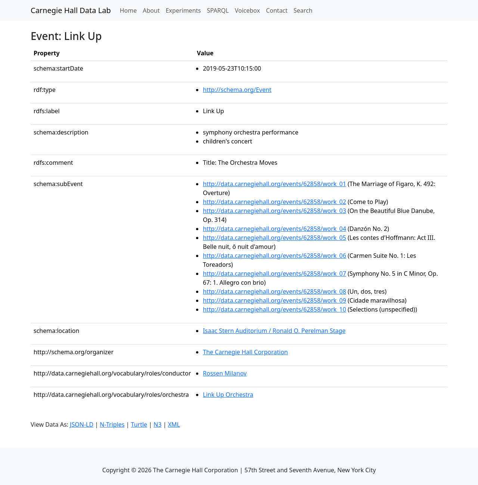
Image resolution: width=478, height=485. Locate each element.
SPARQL (218, 10)
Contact (277, 10)
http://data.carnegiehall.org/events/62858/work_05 (274, 238)
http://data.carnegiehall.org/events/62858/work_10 (274, 309)
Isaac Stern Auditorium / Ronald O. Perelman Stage (274, 331)
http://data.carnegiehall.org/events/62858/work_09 (274, 300)
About (151, 10)
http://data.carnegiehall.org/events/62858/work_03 (274, 211)
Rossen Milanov (224, 373)
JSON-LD (81, 424)
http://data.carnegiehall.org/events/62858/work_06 (274, 255)
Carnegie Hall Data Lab (71, 10)
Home (130, 10)
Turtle (139, 424)
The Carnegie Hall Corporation (245, 352)
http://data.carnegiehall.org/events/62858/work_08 (274, 291)
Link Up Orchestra (228, 394)
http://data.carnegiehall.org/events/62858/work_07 (274, 273)
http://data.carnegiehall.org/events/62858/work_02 (274, 202)
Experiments (183, 10)
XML (174, 424)
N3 (157, 424)
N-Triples (112, 424)
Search (303, 10)
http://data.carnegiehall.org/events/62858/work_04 (274, 229)
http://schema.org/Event (237, 90)
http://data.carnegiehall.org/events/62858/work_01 (274, 184)
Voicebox (247, 10)
